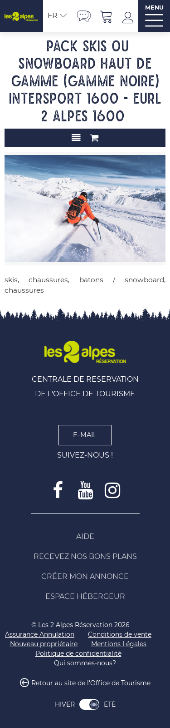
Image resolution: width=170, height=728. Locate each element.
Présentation (76, 138)
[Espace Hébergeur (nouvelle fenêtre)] (85, 596)
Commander (94, 138)
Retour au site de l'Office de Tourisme (91, 683)
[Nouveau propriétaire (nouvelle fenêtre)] (44, 644)
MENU (154, 7)
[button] (106, 16)
